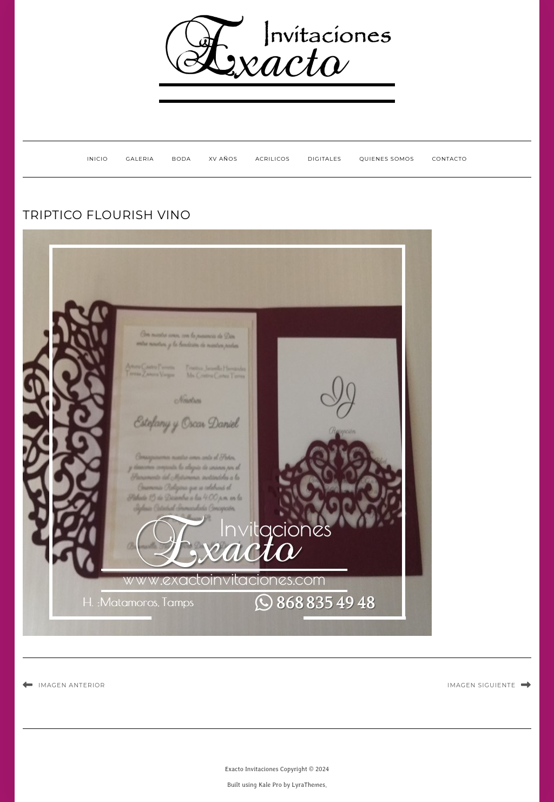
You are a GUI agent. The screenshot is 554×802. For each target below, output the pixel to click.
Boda (181, 158)
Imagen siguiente (481, 685)
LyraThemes (308, 784)
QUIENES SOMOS (386, 158)
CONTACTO (449, 158)
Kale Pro (270, 784)
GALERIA (140, 158)
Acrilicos (272, 158)
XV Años (223, 158)
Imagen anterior (71, 685)
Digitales (324, 158)
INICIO (97, 158)
